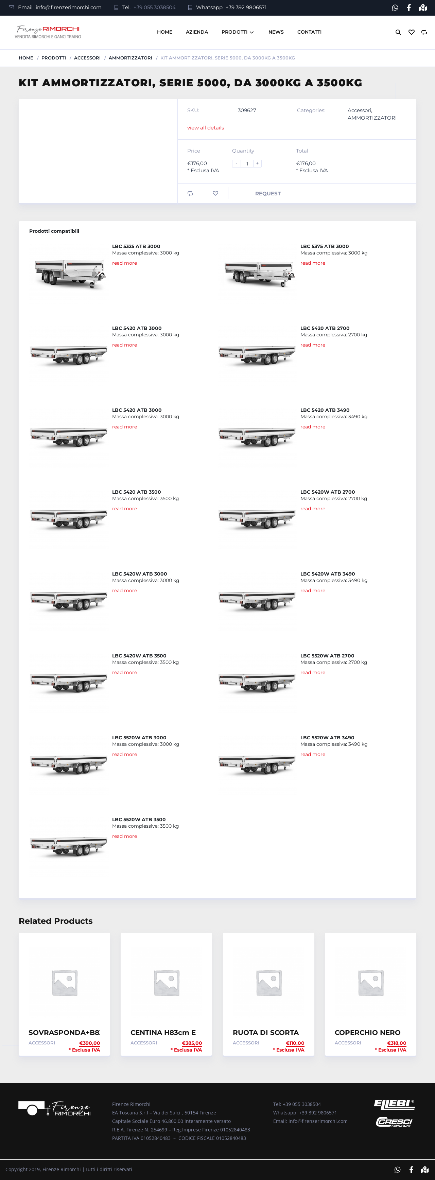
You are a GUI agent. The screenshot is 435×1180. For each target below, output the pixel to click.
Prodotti (234, 32)
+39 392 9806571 (246, 7)
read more (124, 263)
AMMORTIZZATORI (130, 57)
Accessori (87, 57)
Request (268, 193)
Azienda (197, 32)
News (276, 32)
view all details (205, 127)
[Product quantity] (250, 163)
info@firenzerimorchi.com (69, 7)
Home (164, 32)
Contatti (309, 32)
